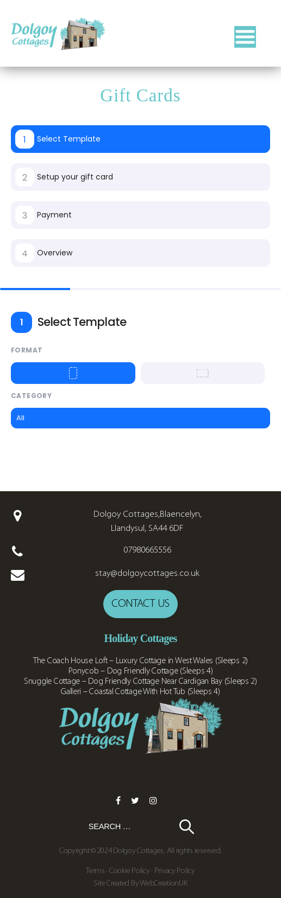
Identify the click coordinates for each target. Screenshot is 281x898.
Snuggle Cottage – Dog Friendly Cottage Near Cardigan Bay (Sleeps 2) (140, 681)
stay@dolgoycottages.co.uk (147, 573)
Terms (96, 871)
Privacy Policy (174, 871)
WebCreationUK (164, 884)
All (20, 418)
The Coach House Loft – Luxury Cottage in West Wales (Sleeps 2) (140, 661)
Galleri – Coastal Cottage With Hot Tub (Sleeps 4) (140, 692)
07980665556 (147, 550)
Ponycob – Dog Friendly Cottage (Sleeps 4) (140, 671)
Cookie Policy (129, 871)
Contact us (140, 604)
